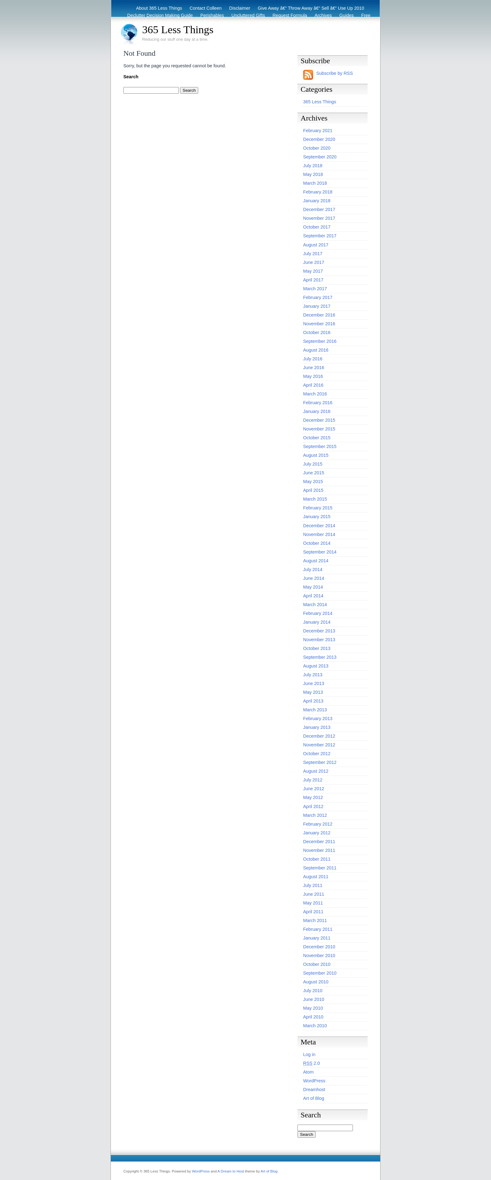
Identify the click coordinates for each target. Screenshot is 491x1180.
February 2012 (318, 824)
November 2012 (319, 744)
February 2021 (318, 130)
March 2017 (315, 288)
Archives (323, 15)
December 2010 (319, 946)
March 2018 (315, 183)
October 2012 (316, 753)
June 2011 (313, 894)
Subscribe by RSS (334, 73)
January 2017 (316, 306)
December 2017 (319, 209)
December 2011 (319, 841)
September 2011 (319, 867)
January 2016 (316, 411)
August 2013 (315, 665)
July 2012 (313, 779)
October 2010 (316, 964)
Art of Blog (313, 1098)
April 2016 (313, 385)
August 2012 (315, 771)
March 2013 (315, 709)
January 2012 (316, 832)
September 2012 (319, 762)
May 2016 (313, 376)
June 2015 (313, 472)
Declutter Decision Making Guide (160, 15)
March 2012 (315, 815)
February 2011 (318, 929)
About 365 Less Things (159, 8)
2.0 (311, 1063)
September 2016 (319, 341)
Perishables (212, 15)
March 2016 (315, 393)
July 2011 (313, 885)
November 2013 (319, 639)
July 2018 (313, 165)
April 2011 (313, 911)
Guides (346, 15)
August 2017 (315, 244)
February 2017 (318, 297)
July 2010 (313, 990)
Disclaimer (239, 8)
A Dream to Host (231, 1171)
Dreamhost (314, 1089)
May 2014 (313, 587)
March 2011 (315, 920)
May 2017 (313, 271)
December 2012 (319, 736)
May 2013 (313, 692)
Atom (308, 1071)
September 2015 (319, 446)
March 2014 (315, 604)
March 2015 (315, 499)
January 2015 (316, 516)
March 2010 (315, 1025)
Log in (309, 1054)
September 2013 (319, 657)
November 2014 (319, 534)
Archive (356, 22)
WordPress (314, 1080)
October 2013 (316, 648)
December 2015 (319, 420)
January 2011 (316, 937)
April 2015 (313, 490)
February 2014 (318, 613)
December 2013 (319, 630)
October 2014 (316, 543)
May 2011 (313, 902)
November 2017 (319, 218)
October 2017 (316, 226)
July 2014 (313, 569)
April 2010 (313, 1016)
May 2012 (313, 797)
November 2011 (319, 850)
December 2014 (319, 525)
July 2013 (313, 674)
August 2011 (315, 876)
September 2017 (319, 235)
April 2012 (313, 806)
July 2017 (313, 253)
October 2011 (316, 859)
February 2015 (318, 507)
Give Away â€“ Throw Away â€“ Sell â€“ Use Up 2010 (311, 8)
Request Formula (289, 15)
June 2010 (313, 999)
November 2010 (319, 955)
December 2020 (319, 139)
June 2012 (313, 788)
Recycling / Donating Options (252, 22)
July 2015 (313, 463)
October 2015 (316, 437)
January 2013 (316, 727)
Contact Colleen (205, 8)
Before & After (303, 22)
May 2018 (313, 174)
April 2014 (313, 595)
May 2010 (313, 1008)
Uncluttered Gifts (248, 15)
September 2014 (319, 551)
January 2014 (316, 622)
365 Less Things (178, 29)
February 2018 (318, 191)
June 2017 (313, 262)
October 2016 (316, 332)
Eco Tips (333, 22)
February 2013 (318, 718)
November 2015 (319, 428)
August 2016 (315, 350)
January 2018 (316, 200)
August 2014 (315, 560)
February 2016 (318, 402)
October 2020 (316, 148)
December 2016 (319, 314)
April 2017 (313, 279)
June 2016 (313, 367)
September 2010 (319, 973)
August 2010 (315, 981)
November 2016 (319, 323)
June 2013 (313, 683)
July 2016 (313, 358)
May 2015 (313, 481)
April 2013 (313, 700)
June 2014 (313, 578)
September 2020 (319, 156)
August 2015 (315, 455)
